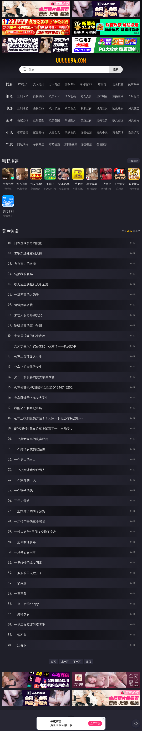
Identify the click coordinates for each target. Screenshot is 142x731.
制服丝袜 (86, 108)
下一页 (77, 661)
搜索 (116, 69)
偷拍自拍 (38, 108)
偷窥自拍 (22, 120)
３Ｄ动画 (70, 96)
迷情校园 (86, 132)
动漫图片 (70, 120)
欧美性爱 (70, 108)
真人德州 (38, 84)
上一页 (65, 661)
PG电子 (22, 84)
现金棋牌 (117, 84)
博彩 (9, 84)
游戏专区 (70, 84)
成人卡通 (54, 108)
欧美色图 (54, 120)
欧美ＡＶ (54, 96)
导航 (9, 144)
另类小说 (102, 132)
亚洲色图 (38, 120)
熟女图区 (117, 120)
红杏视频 (86, 144)
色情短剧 (102, 144)
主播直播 (117, 96)
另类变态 (133, 108)
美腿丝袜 (86, 120)
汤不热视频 (70, 144)
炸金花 (102, 84)
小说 (9, 132)
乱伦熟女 (117, 108)
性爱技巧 (133, 132)
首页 (53, 661)
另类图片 (133, 120)
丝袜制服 (102, 96)
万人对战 (54, 84)
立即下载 (95, 723)
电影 (9, 108)
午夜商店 (38, 144)
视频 (9, 96)
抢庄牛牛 (133, 84)
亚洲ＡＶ (22, 96)
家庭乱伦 (38, 132)
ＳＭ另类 (133, 96)
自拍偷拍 (38, 96)
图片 (9, 120)
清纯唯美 (102, 120)
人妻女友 (54, 132)
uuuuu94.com (71, 60)
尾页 (88, 661)
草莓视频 (54, 144)
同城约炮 (22, 144)
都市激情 (22, 132)
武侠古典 (70, 132)
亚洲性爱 (22, 108)
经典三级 (102, 108)
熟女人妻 (86, 96)
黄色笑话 (117, 132)
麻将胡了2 (86, 84)
